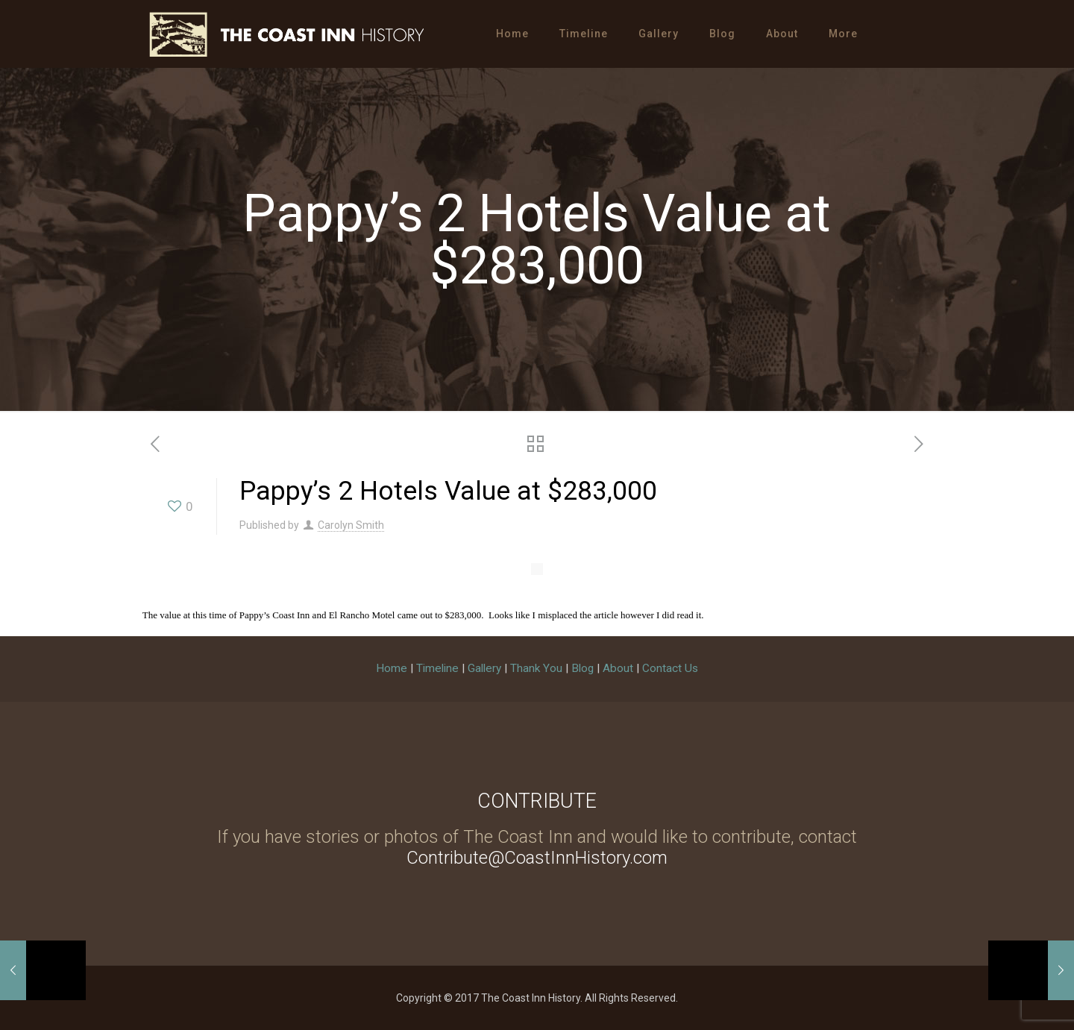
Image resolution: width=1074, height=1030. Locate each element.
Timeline (437, 668)
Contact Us (670, 668)
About (618, 668)
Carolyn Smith (351, 525)
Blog (582, 668)
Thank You (536, 668)
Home (391, 668)
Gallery (484, 668)
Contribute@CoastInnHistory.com (537, 857)
